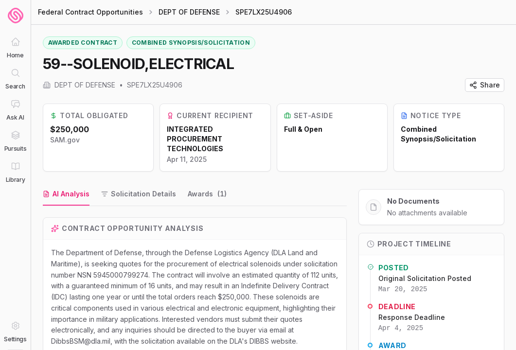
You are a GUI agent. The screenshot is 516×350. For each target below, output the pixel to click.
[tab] (66, 194)
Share (484, 85)
